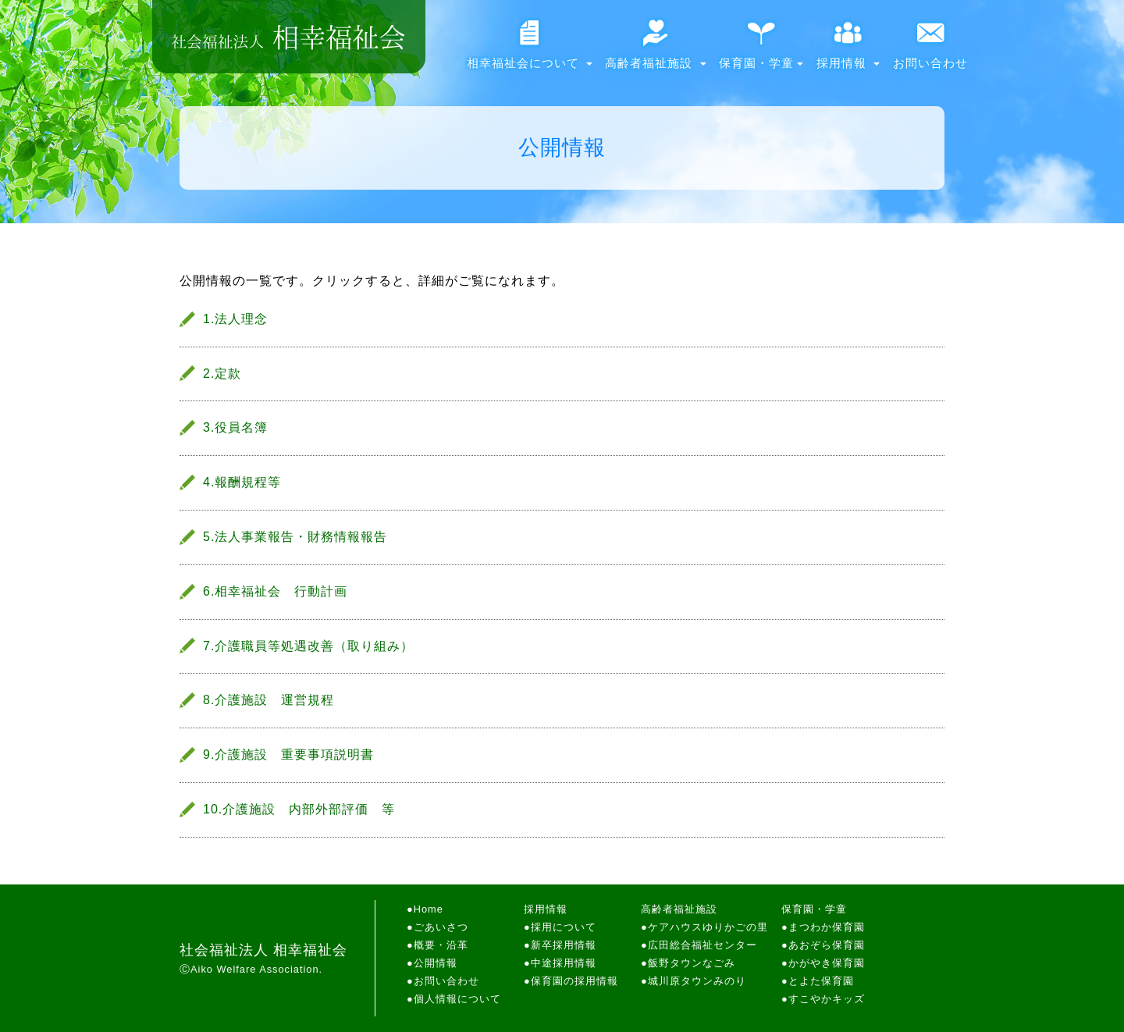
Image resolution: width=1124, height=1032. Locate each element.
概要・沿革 (441, 945)
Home (428, 909)
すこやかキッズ (826, 999)
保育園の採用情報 (574, 981)
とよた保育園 (821, 981)
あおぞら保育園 (826, 945)
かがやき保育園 (826, 963)
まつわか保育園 (826, 927)
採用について (563, 927)
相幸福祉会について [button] (529, 50)
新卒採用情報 (563, 945)
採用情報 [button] (848, 50)
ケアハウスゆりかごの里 (708, 927)
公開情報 (435, 963)
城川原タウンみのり (697, 981)
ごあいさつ (441, 927)
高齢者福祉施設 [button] (655, 50)
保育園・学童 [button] (761, 50)
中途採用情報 (563, 963)
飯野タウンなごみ (691, 963)
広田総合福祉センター (702, 945)
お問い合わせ (930, 50)
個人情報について (457, 999)
